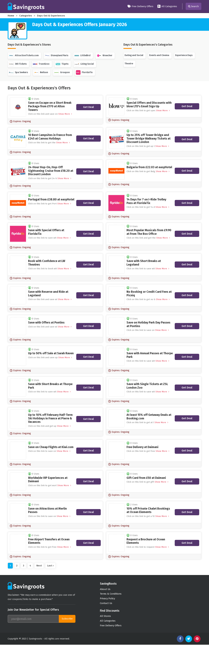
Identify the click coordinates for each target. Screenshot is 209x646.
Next (39, 565)
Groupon (62, 72)
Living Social (84, 64)
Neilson (41, 72)
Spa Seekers (18, 72)
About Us (105, 589)
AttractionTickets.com (24, 55)
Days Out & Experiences (51, 15)
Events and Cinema (160, 55)
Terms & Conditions (111, 594)
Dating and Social (134, 55)
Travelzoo (41, 64)
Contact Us (106, 604)
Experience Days (184, 55)
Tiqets (62, 64)
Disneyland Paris (56, 55)
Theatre (129, 63)
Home (11, 15)
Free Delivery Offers (140, 6)
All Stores (105, 617)
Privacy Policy (107, 599)
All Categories (167, 6)
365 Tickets (18, 64)
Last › (50, 565)
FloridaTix (84, 72)
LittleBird (82, 55)
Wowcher (105, 55)
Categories (25, 15)
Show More (65, 113)
